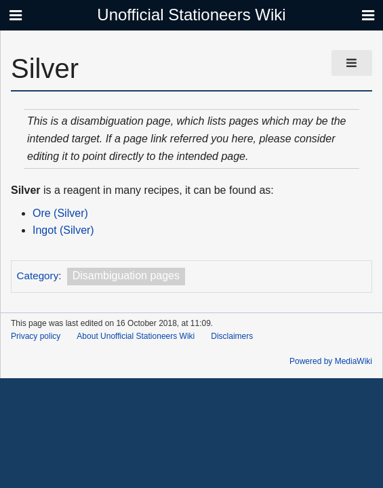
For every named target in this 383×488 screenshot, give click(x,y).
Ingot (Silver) (63, 230)
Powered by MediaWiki (330, 361)
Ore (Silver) (60, 213)
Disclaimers (232, 336)
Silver (26, 190)
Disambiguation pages (126, 275)
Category (38, 275)
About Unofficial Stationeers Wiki (136, 336)
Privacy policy (35, 336)
